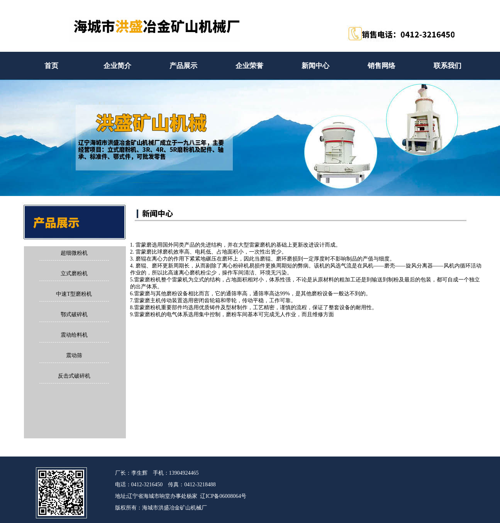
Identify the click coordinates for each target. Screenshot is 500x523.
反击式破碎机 (74, 376)
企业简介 (117, 66)
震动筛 (74, 355)
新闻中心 (315, 66)
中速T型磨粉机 (74, 294)
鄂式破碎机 (74, 314)
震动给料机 (74, 335)
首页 (51, 66)
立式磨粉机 (74, 273)
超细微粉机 (74, 253)
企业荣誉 (249, 66)
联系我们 (447, 66)
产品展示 (183, 66)
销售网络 (381, 66)
